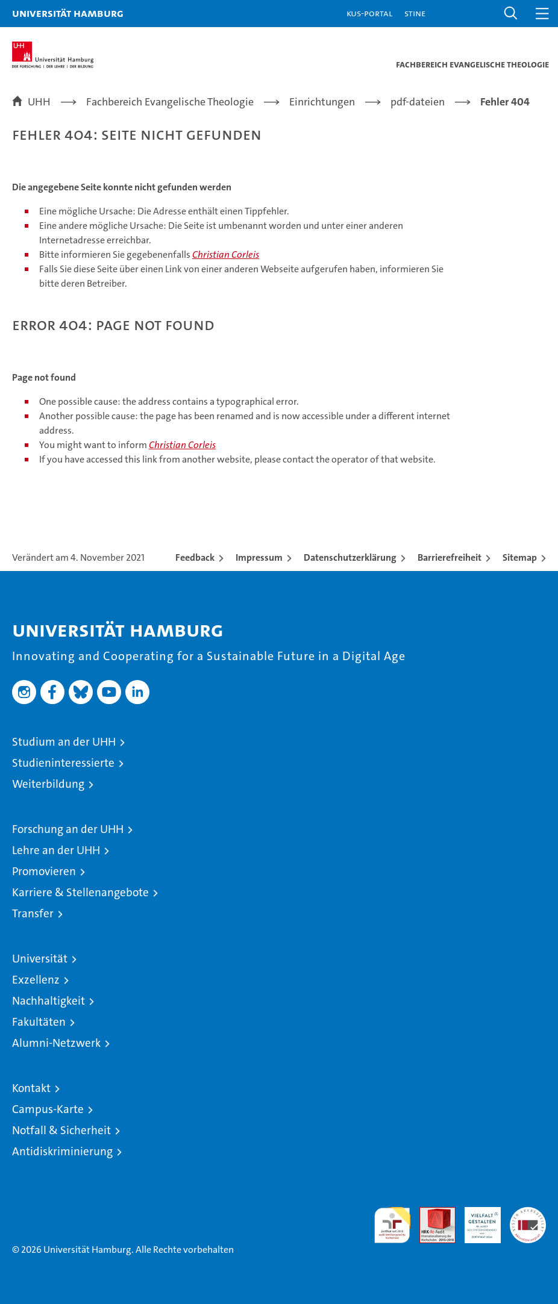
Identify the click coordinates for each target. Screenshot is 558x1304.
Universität (39, 958)
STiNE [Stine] (414, 13)
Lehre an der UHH (56, 850)
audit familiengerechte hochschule (392, 1225)
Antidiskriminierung (62, 1151)
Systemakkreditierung (528, 1213)
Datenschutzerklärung (350, 557)
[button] (511, 13)
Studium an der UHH (64, 741)
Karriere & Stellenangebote (80, 892)
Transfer (33, 913)
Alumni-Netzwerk (56, 1042)
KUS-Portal (369, 13)
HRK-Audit (476, 1219)
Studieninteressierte (63, 762)
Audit (430, 1213)
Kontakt (31, 1088)
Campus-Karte (48, 1109)
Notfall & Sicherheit (61, 1130)
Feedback (195, 557)
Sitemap (520, 557)
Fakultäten (39, 1021)
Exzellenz (36, 979)
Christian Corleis (225, 254)
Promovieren (44, 871)
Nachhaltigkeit (48, 1000)
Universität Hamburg (68, 12)
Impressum (259, 557)
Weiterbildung (48, 783)
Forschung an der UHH (68, 829)
